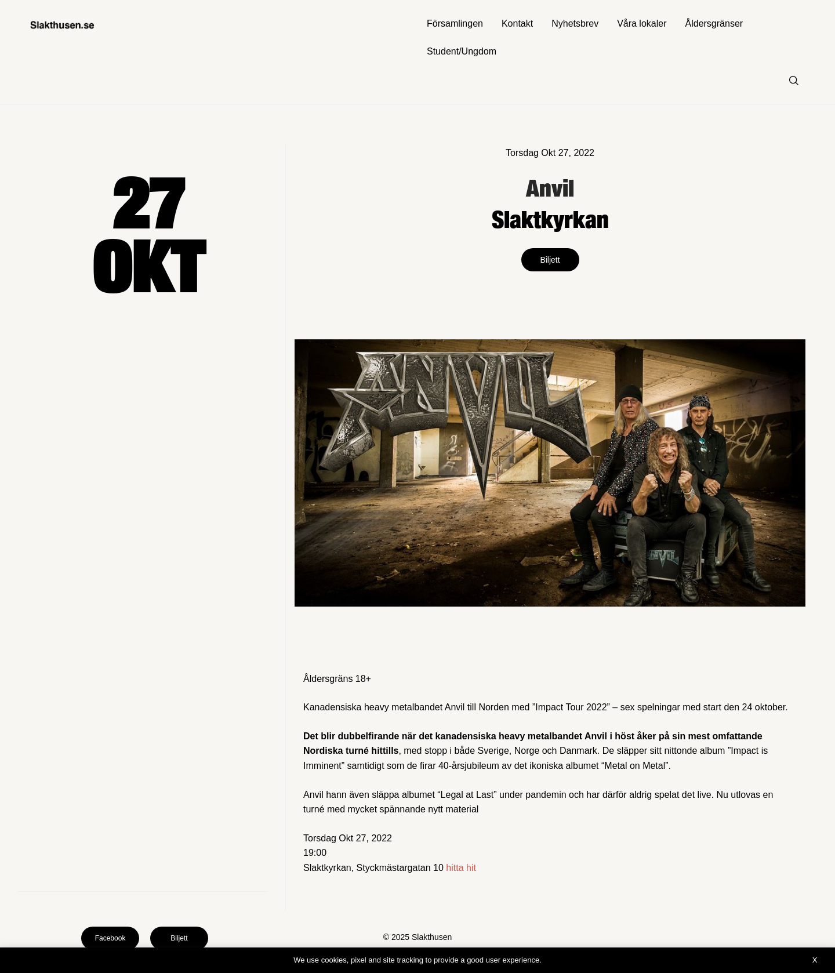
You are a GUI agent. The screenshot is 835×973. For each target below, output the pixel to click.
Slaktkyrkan (550, 219)
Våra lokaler (641, 23)
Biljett (550, 259)
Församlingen (455, 23)
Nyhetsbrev (574, 23)
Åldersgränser (714, 23)
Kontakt (517, 23)
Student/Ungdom (461, 51)
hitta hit (461, 868)
